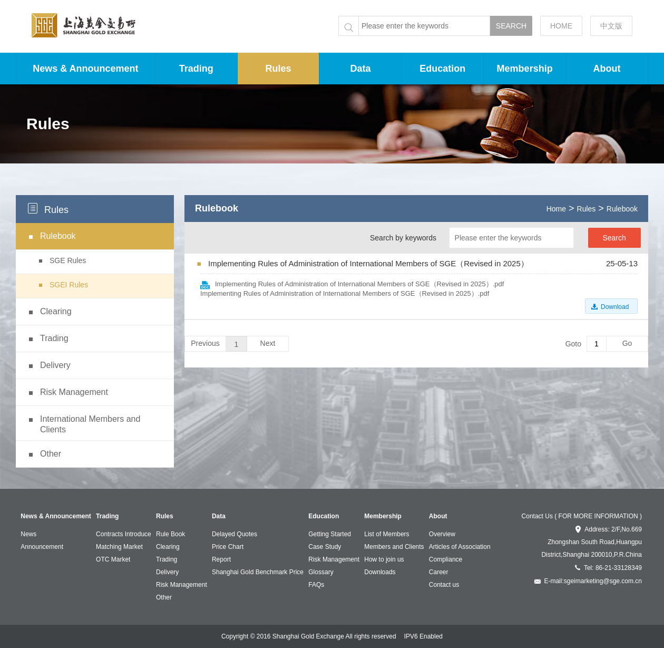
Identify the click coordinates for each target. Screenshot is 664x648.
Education (442, 68)
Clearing (168, 546)
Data (360, 68)
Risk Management (181, 584)
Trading (196, 68)
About (607, 68)
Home (556, 209)
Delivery (167, 572)
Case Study (324, 546)
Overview (442, 534)
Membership (525, 68)
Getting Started (329, 534)
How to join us (384, 559)
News (28, 534)
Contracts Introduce (123, 534)
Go (627, 343)
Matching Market (119, 546)
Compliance (445, 559)
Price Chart (227, 546)
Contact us (444, 584)
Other (164, 597)
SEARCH (511, 26)
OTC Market (113, 559)
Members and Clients (394, 546)
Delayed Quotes (234, 534)
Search (614, 238)
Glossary (320, 572)
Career (438, 572)
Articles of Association (460, 546)
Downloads (379, 572)
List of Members (386, 534)
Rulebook (622, 209)
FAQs (316, 584)
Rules (278, 68)
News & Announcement (85, 68)
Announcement (42, 546)
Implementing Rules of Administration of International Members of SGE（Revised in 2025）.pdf (359, 284)
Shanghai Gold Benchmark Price (258, 572)
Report (221, 559)
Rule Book (170, 534)
